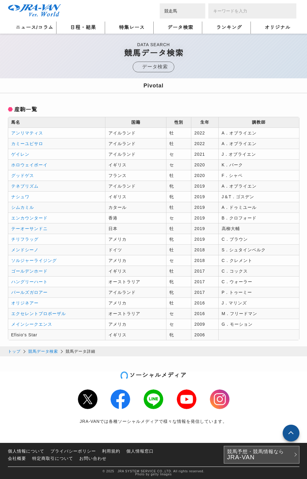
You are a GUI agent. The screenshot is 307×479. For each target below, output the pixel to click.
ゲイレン (20, 154)
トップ (14, 351)
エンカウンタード (29, 218)
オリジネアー (25, 303)
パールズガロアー (29, 292)
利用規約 (111, 451)
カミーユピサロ (27, 144)
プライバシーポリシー (73, 451)
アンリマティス (27, 133)
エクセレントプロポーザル (38, 314)
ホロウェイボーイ (29, 165)
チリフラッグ (25, 239)
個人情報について (26, 451)
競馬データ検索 (43, 351)
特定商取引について (52, 458)
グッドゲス (22, 175)
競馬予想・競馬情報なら (255, 454)
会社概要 (17, 458)
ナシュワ (20, 197)
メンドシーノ (25, 250)
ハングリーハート (29, 282)
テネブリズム (25, 186)
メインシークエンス (31, 324)
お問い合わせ (93, 458)
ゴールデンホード (29, 271)
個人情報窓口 (140, 451)
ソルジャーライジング (34, 260)
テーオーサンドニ (29, 229)
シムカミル (22, 207)
